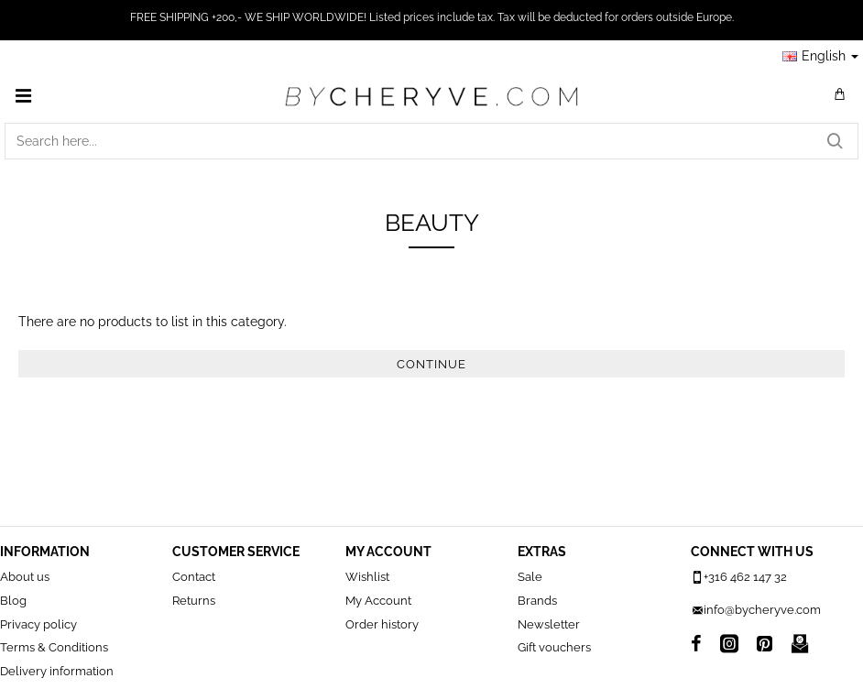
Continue (431, 364)
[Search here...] (835, 141)
